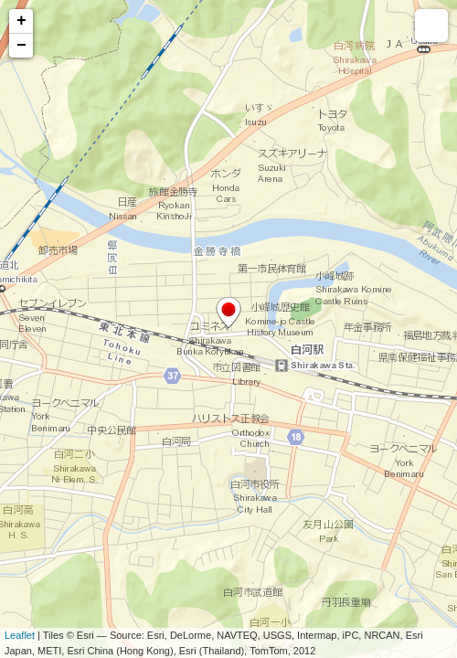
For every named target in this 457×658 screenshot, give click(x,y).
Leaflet (20, 635)
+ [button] (21, 21)
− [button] (21, 46)
